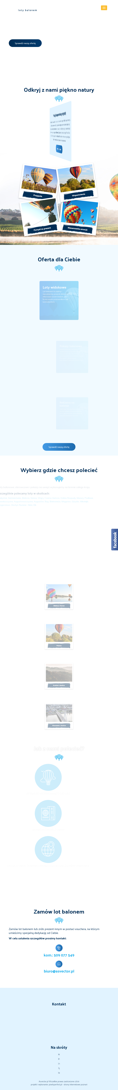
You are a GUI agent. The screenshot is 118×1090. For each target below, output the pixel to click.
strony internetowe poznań (75, 1084)
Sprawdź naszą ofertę (25, 43)
